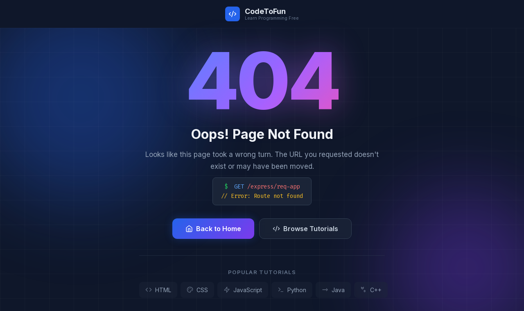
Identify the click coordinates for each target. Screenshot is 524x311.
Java (333, 289)
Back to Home (213, 229)
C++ (371, 289)
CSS (197, 289)
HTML (158, 289)
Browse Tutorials (305, 229)
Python (292, 289)
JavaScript (243, 289)
